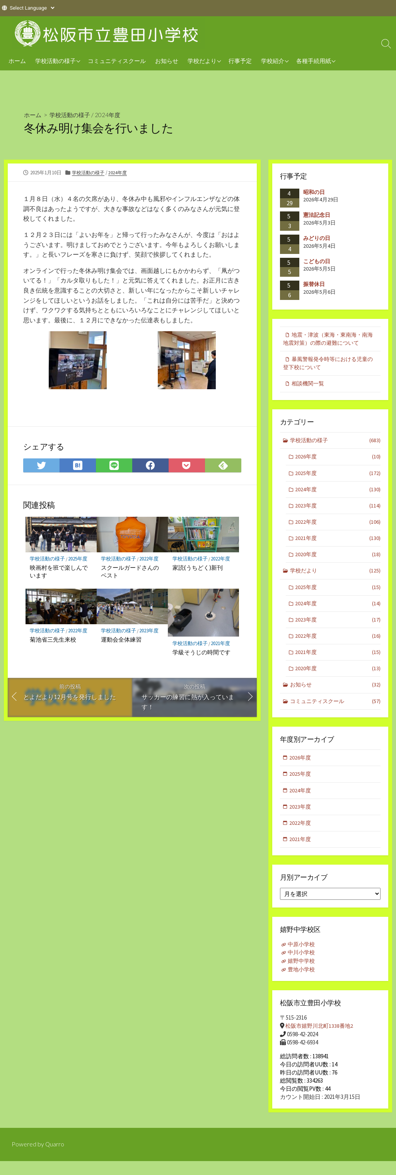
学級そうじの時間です (201, 652)
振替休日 (314, 284)
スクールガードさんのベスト (130, 571)
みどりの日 (316, 238)
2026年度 (338, 460)
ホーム (17, 60)
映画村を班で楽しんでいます (59, 571)
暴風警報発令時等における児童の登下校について (328, 365)
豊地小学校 (302, 984)
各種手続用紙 (313, 60)
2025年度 (79, 559)
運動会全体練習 (121, 640)
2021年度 (221, 643)
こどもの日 (316, 261)
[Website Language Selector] (32, 8)
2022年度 (150, 559)
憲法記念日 (316, 214)
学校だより (202, 60)
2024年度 (112, 114)
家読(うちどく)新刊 (197, 567)
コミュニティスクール (117, 60)
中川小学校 (302, 967)
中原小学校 (302, 959)
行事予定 (240, 60)
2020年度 (338, 561)
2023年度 (150, 631)
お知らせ (166, 60)
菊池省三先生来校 (53, 640)
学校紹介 (272, 60)
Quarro (55, 1158)
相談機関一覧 (309, 386)
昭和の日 (314, 192)
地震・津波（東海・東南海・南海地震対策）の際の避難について (328, 339)
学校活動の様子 (55, 60)
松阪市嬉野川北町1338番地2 (321, 1040)
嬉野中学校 (302, 975)
